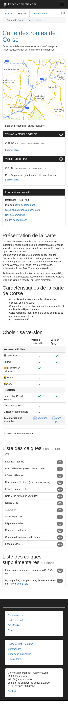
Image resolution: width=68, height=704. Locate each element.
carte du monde (16, 620)
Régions (22, 13)
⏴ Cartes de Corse (14, 20)
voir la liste (22, 583)
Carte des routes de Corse (29, 36)
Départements (40, 13)
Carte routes (34, 20)
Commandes (14, 649)
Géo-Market (14, 625)
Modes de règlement (16, 220)
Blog (10, 630)
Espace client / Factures (20, 644)
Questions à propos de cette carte (22, 210)
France (9, 13)
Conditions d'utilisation (19, 654)
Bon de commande (15, 215)
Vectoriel (40, 418)
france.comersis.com (19, 5)
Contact (12, 691)
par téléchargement (24, 205)
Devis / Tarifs (14, 659)
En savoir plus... (12, 150)
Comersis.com (15, 615)
